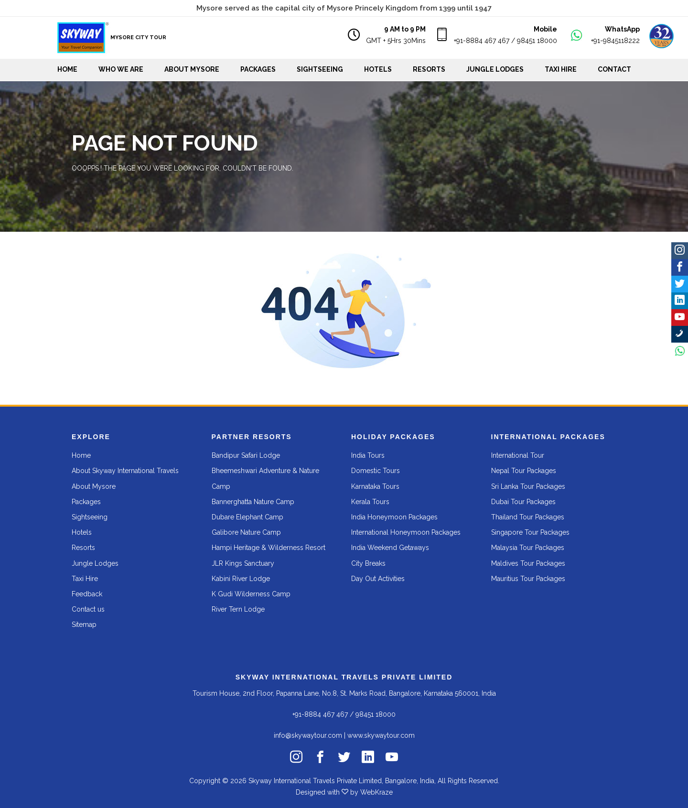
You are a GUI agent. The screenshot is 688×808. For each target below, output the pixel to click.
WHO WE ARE (120, 69)
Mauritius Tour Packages (528, 578)
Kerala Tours (370, 502)
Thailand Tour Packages (527, 517)
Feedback (87, 594)
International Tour (517, 455)
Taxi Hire (561, 69)
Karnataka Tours (375, 486)
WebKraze (376, 792)
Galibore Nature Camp (246, 532)
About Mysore (191, 69)
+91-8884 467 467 (481, 40)
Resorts (429, 69)
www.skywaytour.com (381, 735)
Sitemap (84, 624)
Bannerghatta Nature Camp (253, 502)
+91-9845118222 (615, 40)
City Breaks (368, 563)
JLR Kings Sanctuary (243, 563)
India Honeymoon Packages (394, 517)
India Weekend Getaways (390, 547)
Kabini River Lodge (241, 578)
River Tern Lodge (238, 609)
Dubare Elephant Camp (247, 517)
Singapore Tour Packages (530, 532)
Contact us (88, 609)
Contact (614, 69)
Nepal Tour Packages (523, 470)
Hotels (378, 69)
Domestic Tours (375, 470)
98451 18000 (537, 40)
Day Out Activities (378, 578)
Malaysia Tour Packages (527, 547)
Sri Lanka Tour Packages (528, 486)
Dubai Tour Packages (523, 502)
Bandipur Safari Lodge (246, 455)
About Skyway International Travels (125, 470)
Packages (258, 69)
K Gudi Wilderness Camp (251, 594)
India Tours (368, 455)
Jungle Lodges (495, 69)
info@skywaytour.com (308, 735)
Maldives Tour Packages (528, 563)
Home (67, 69)
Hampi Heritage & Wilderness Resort (268, 547)
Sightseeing (320, 69)
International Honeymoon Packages (406, 532)
